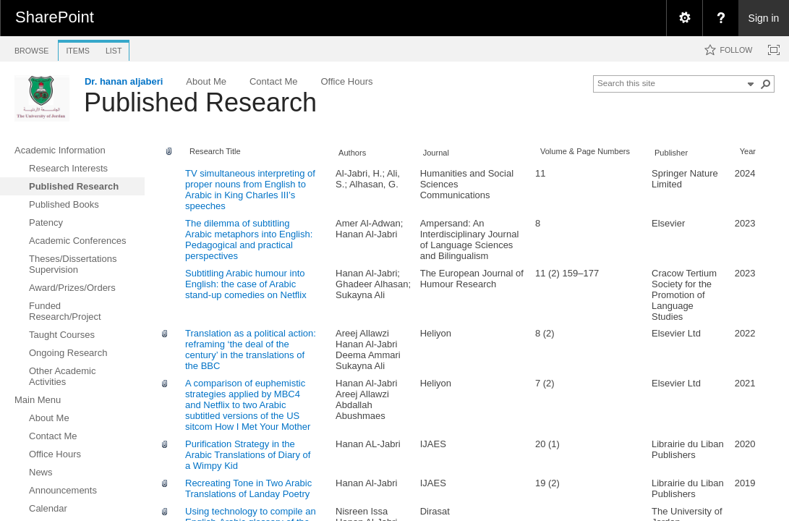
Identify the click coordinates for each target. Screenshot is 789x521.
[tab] (31, 48)
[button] (766, 84)
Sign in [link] (764, 18)
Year (748, 151)
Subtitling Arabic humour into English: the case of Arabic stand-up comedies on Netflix (246, 284)
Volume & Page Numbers (585, 151)
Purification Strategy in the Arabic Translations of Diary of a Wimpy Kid (247, 455)
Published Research (200, 102)
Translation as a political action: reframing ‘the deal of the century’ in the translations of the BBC (250, 349)
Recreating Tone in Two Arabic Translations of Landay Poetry (248, 488)
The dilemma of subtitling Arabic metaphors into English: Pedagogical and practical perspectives (248, 239)
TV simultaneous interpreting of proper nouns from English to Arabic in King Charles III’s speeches (250, 189)
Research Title (215, 151)
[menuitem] (684, 18)
